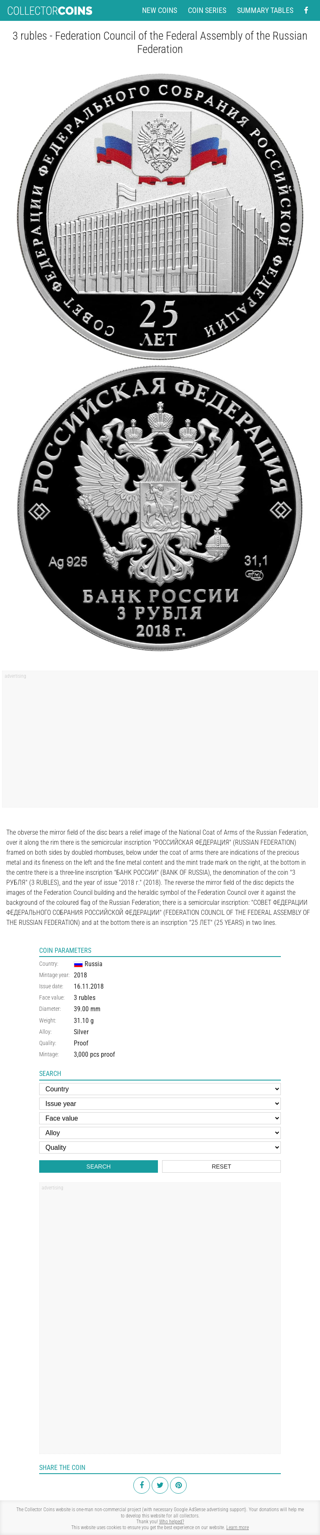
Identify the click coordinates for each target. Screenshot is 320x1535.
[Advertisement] (160, 742)
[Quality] (160, 1147)
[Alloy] (160, 1133)
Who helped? (171, 1522)
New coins (159, 10)
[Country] (160, 1089)
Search (98, 1166)
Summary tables (265, 10)
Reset (221, 1166)
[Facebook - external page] (306, 10)
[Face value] (160, 1118)
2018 (80, 975)
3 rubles (84, 998)
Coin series (207, 10)
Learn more (237, 1527)
